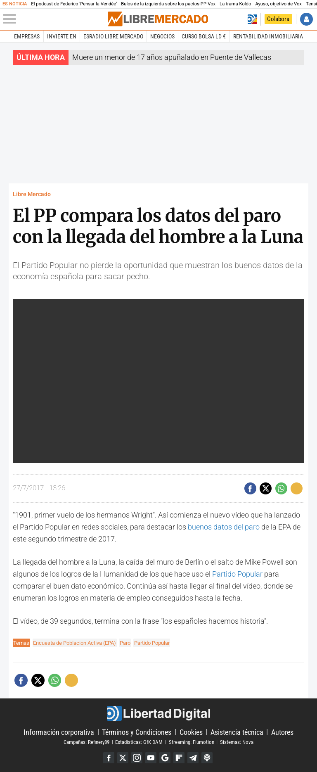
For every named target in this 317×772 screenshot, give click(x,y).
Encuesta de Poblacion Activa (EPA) (74, 643)
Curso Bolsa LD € (204, 36)
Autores (282, 731)
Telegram (193, 757)
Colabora (278, 19)
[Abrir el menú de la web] (54, 19)
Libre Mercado (32, 194)
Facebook (108, 757)
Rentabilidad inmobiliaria (268, 36)
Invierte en (61, 36)
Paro (125, 643)
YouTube (150, 757)
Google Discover (164, 757)
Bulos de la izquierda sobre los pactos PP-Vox (168, 4)
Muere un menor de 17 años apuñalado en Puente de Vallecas (171, 57)
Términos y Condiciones (136, 731)
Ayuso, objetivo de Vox (278, 4)
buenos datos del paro (223, 527)
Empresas (27, 36)
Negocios (162, 36)
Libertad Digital (158, 713)
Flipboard (179, 757)
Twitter (122, 757)
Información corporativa (59, 731)
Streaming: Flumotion (191, 742)
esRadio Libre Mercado (113, 36)
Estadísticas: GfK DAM (139, 742)
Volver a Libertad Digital (252, 19)
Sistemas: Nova (236, 742)
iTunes (207, 757)
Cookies (191, 731)
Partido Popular (237, 574)
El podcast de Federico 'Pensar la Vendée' (74, 4)
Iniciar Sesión (306, 19)
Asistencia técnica (237, 731)
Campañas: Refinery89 (86, 742)
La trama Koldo (235, 4)
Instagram (136, 757)
